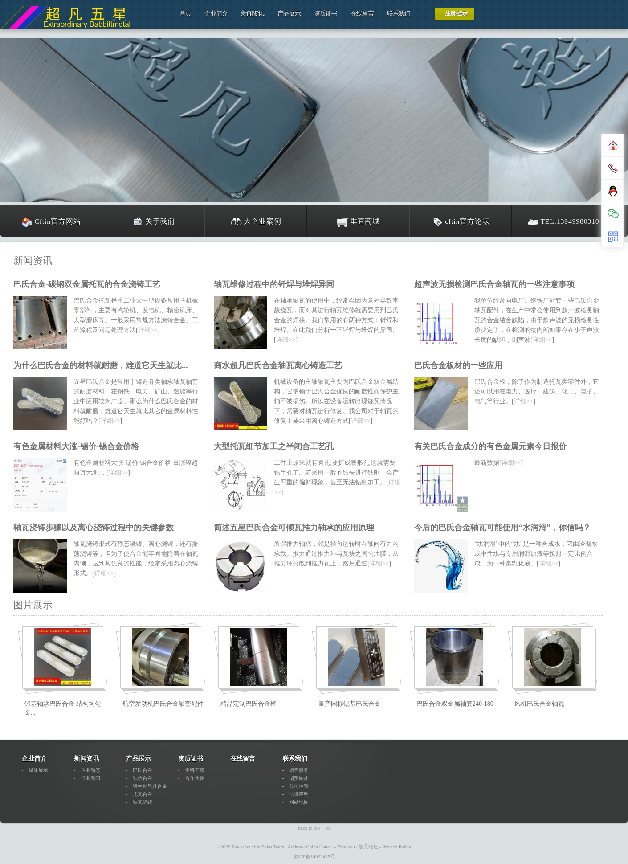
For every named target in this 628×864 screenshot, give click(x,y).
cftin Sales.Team (268, 846)
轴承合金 (142, 778)
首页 (185, 13)
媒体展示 (38, 770)
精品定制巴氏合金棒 (248, 703)
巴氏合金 (142, 770)
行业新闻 (90, 778)
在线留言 (362, 13)
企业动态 (90, 770)
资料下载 (194, 770)
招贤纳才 (299, 778)
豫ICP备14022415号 (314, 856)
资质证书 (325, 13)
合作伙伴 (194, 778)
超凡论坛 (368, 846)
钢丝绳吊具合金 (150, 786)
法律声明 (299, 794)
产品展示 (289, 13)
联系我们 (398, 13)
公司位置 (299, 786)
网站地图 (299, 802)
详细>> (148, 330)
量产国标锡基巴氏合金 (349, 703)
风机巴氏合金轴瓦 (539, 703)
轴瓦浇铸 (142, 802)
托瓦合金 (142, 794)
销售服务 (299, 770)
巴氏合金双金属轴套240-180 (454, 703)
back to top (309, 828)
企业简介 (216, 13)
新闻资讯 (252, 13)
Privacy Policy (397, 846)
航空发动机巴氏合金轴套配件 (163, 703)
